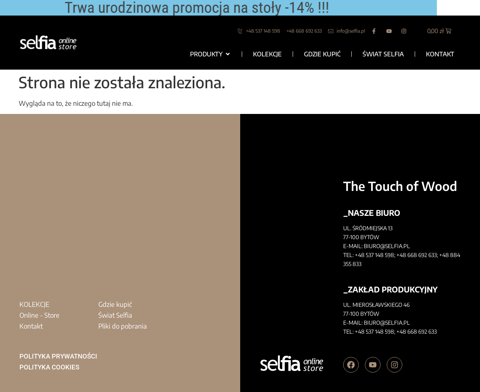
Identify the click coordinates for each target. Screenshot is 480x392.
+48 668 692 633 (416, 255)
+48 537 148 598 (374, 255)
